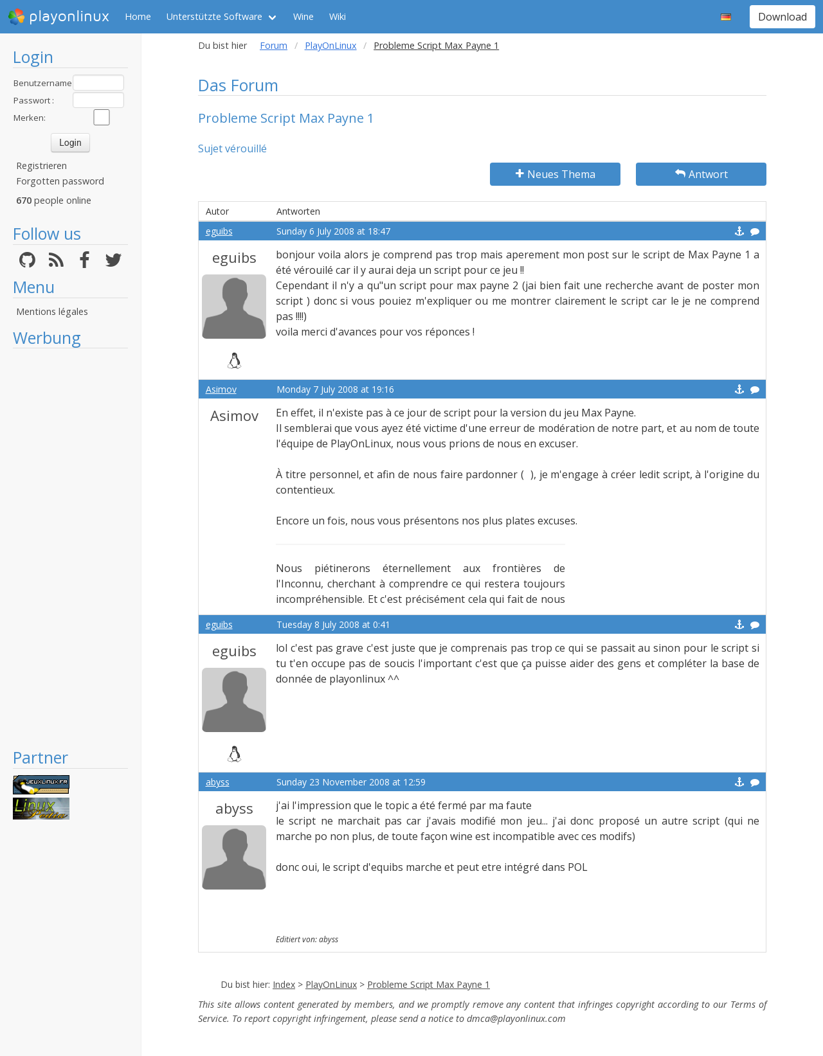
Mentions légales (52, 311)
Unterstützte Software (214, 16)
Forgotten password (60, 181)
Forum (273, 45)
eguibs (219, 231)
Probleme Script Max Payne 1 (428, 984)
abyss (218, 782)
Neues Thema (555, 174)
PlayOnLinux (331, 45)
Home (138, 16)
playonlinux (58, 17)
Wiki (337, 16)
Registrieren (41, 165)
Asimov (221, 389)
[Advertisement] (70, 547)
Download (782, 17)
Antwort (701, 174)
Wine (303, 16)
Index (284, 984)
